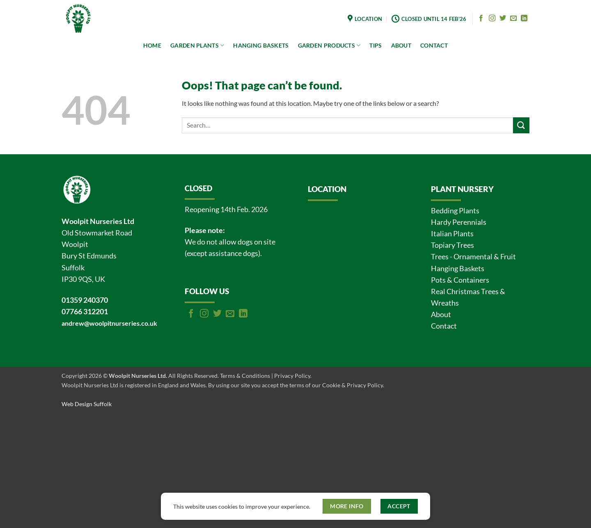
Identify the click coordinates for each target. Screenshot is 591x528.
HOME (152, 45)
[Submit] (521, 125)
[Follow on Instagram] (492, 18)
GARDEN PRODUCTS (329, 45)
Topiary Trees (452, 245)
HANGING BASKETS (261, 45)
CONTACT (434, 45)
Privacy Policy (292, 375)
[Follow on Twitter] (502, 18)
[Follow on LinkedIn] (524, 18)
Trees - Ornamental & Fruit (473, 256)
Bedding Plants (455, 210)
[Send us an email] (513, 18)
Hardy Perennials (458, 222)
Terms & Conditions (245, 375)
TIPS (375, 45)
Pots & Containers (460, 280)
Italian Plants (452, 233)
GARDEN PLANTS (197, 45)
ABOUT (401, 45)
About (441, 314)
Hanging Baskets (457, 268)
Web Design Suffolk (87, 403)
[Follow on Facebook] (481, 18)
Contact (444, 326)
